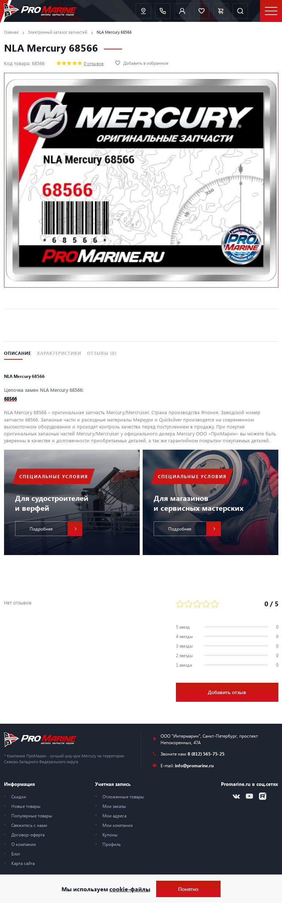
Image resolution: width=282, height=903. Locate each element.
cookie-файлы (129, 889)
